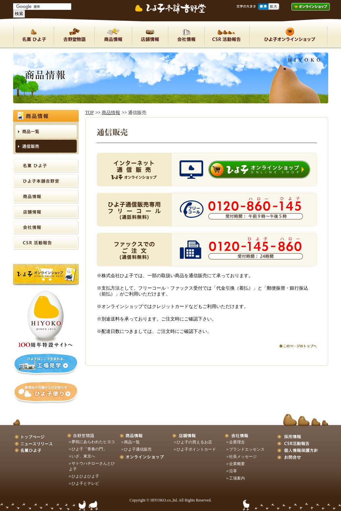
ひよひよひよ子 (85, 476)
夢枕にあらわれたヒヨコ (93, 441)
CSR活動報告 (46, 243)
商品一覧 (132, 442)
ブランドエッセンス (247, 449)
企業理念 (237, 442)
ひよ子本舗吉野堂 (74, 36)
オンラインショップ (288, 36)
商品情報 (113, 36)
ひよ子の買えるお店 (194, 442)
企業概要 (237, 463)
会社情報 (186, 36)
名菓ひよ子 (33, 36)
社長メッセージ (243, 456)
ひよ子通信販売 (138, 449)
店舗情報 (150, 36)
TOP (89, 112)
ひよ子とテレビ (85, 483)
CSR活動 (226, 36)
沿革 (233, 471)
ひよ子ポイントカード (196, 449)
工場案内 (237, 478)
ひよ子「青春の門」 (89, 449)
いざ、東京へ (83, 456)
